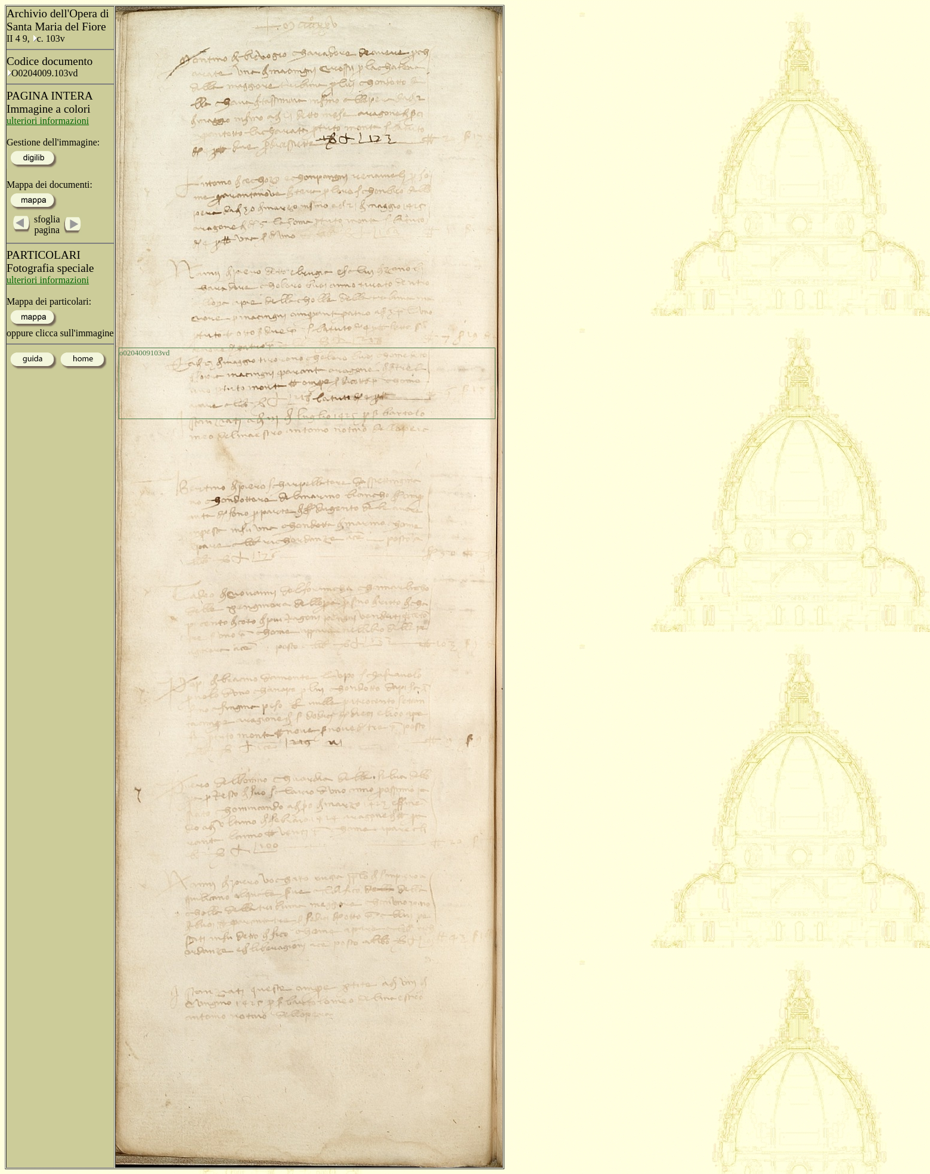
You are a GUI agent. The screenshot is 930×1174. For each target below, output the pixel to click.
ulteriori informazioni (48, 121)
